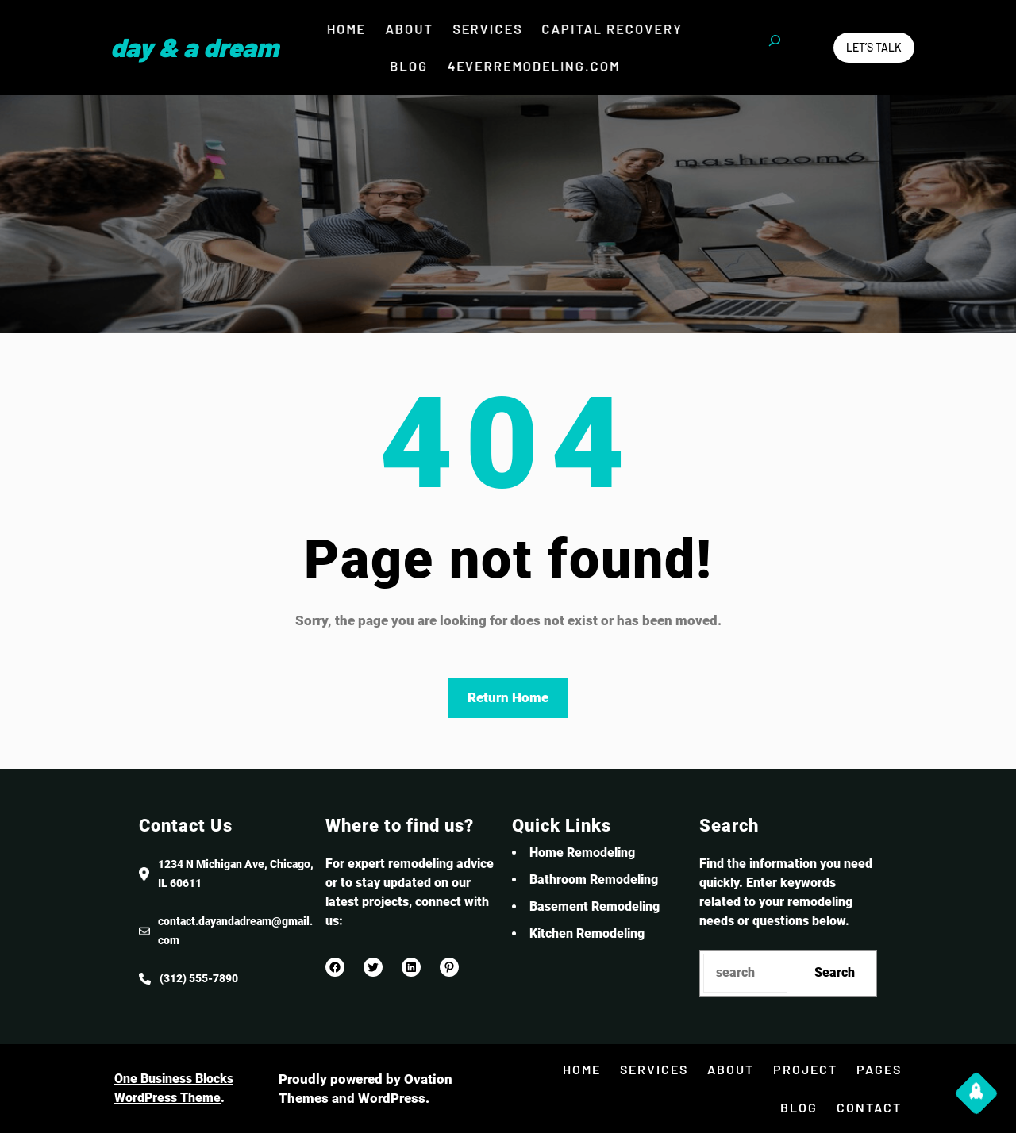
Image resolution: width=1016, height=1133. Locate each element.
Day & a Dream (194, 47)
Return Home (508, 697)
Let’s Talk (874, 47)
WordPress (391, 1098)
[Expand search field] (774, 47)
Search (834, 972)
